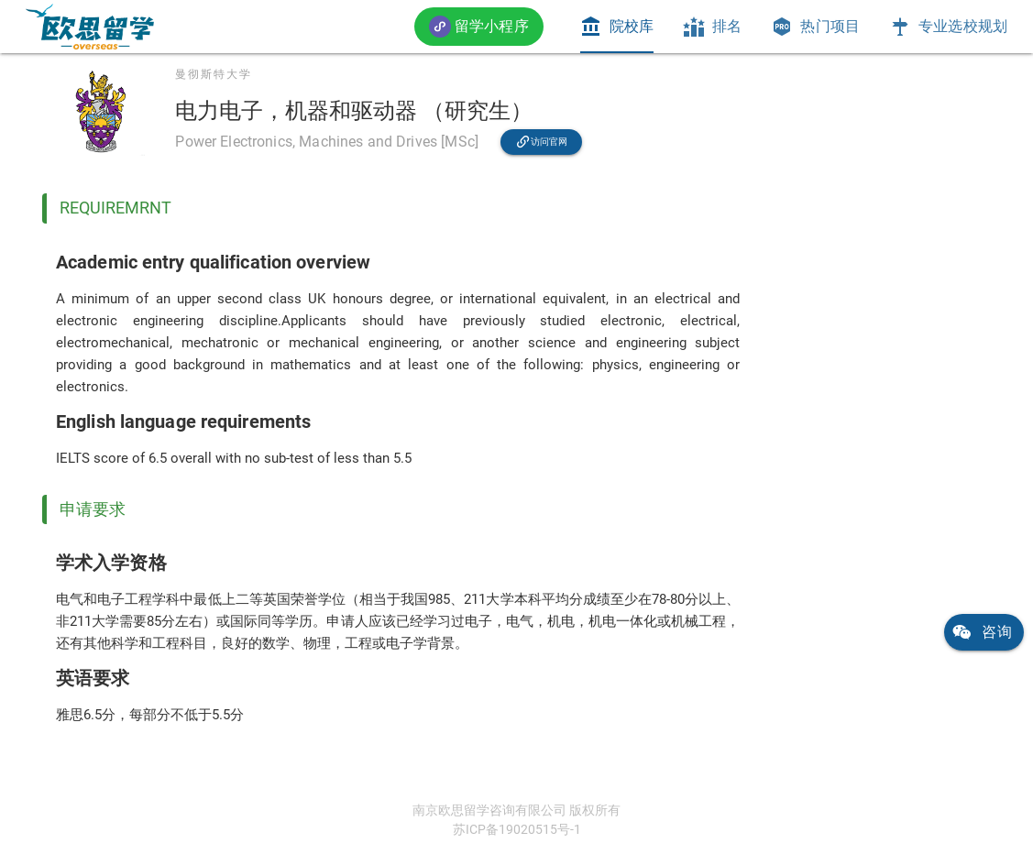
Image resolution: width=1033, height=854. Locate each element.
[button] (479, 26)
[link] (90, 26)
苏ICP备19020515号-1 (517, 829)
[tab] (617, 26)
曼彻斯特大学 (213, 74)
